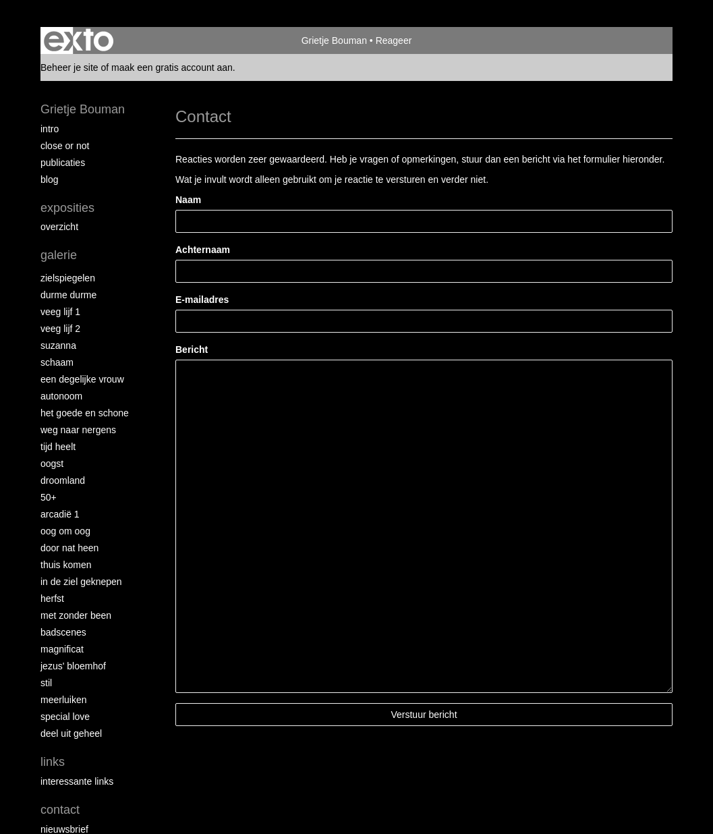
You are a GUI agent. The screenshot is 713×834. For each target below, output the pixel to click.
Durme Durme (68, 294)
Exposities (67, 208)
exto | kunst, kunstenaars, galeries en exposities (78, 40)
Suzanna (58, 345)
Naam (188, 199)
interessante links (76, 781)
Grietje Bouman (334, 40)
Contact (60, 809)
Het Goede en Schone (84, 413)
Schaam (57, 362)
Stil (46, 682)
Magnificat (62, 649)
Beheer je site (69, 67)
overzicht (59, 226)
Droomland (62, 480)
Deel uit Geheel (71, 733)
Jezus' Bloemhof (73, 666)
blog (49, 179)
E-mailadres (202, 299)
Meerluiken (63, 699)
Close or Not (64, 145)
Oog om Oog (65, 531)
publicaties (62, 162)
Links (52, 762)
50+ (48, 497)
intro (49, 128)
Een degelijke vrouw (82, 379)
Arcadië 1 (60, 514)
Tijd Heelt (58, 446)
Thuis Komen (65, 564)
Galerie (58, 255)
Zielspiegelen (67, 278)
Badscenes (63, 632)
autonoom (61, 396)
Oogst (51, 463)
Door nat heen (69, 548)
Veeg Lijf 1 (60, 311)
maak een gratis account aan (172, 67)
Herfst (52, 598)
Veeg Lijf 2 (60, 328)
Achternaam (202, 249)
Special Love (65, 716)
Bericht (191, 349)
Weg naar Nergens (78, 429)
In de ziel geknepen (81, 581)
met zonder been (75, 615)
